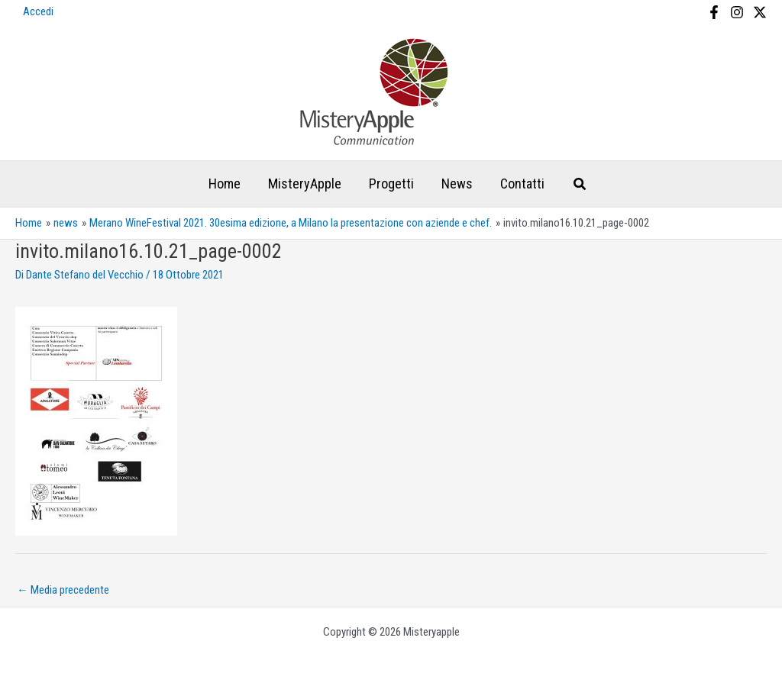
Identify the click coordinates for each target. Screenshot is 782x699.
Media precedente (63, 590)
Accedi (38, 11)
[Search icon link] (580, 186)
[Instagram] (737, 12)
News (457, 184)
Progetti (391, 184)
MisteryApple (304, 184)
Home (224, 184)
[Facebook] (714, 12)
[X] (760, 12)
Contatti (522, 184)
